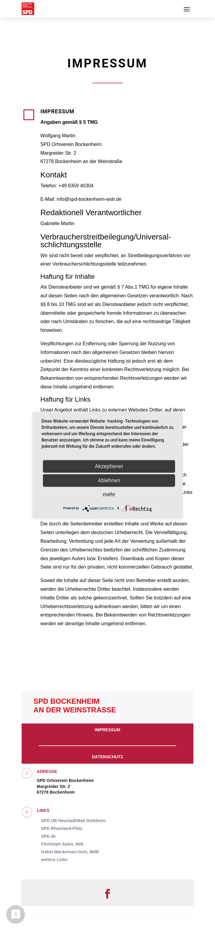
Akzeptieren (109, 466)
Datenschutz (107, 756)
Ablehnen (109, 480)
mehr (109, 494)
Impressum (107, 729)
